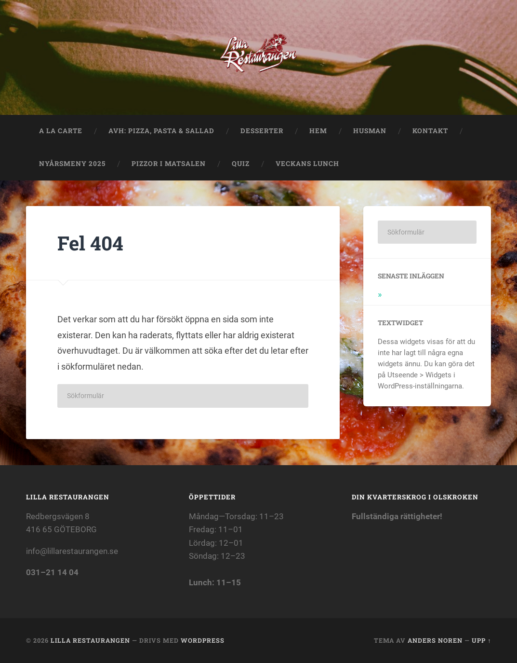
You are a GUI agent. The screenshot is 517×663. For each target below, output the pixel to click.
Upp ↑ (481, 640)
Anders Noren (435, 640)
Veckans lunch (310, 163)
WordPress (203, 640)
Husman (369, 130)
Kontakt (430, 130)
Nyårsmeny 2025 (72, 163)
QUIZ (241, 163)
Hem (318, 130)
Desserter (261, 130)
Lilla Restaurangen (90, 640)
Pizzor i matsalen (169, 163)
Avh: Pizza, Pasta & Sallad (161, 130)
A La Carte (60, 130)
